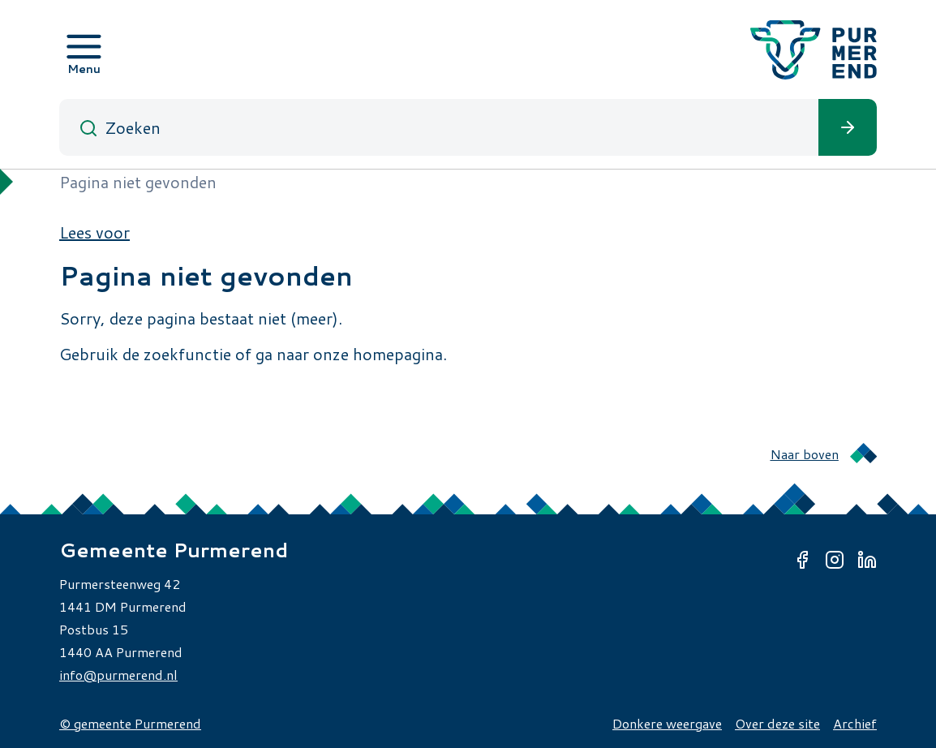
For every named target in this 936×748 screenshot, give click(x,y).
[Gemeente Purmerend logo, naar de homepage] (813, 50)
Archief (855, 723)
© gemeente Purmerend (130, 723)
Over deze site (777, 723)
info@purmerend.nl (118, 674)
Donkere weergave (667, 723)
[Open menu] (84, 49)
